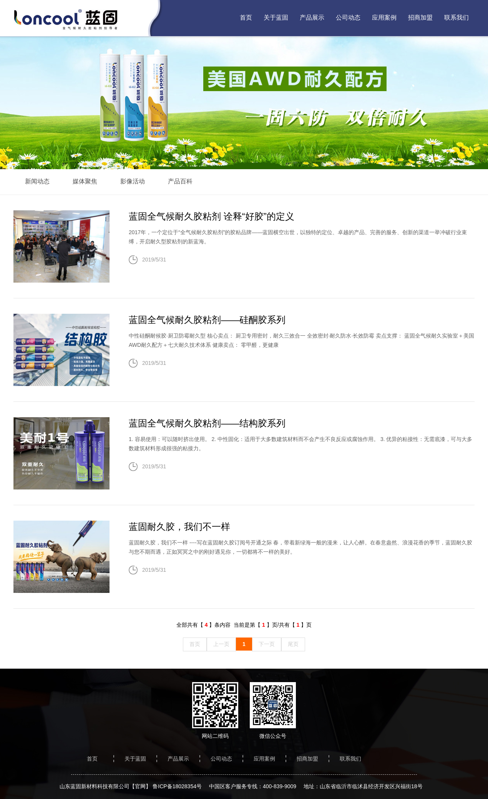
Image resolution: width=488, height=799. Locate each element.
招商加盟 (420, 17)
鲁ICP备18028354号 (177, 786)
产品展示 (312, 17)
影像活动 (132, 181)
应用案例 (384, 17)
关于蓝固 (276, 17)
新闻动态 (37, 181)
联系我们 (456, 17)
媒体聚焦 (85, 181)
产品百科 (180, 181)
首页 (246, 17)
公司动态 (348, 17)
